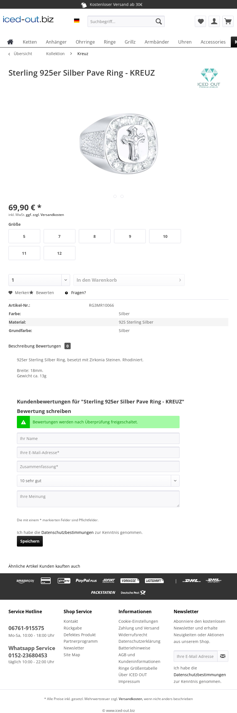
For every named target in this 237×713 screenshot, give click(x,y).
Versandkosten (130, 698)
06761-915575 (26, 628)
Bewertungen (53, 346)
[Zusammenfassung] (98, 466)
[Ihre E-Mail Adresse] (196, 656)
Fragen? (75, 292)
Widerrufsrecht (132, 634)
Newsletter (74, 648)
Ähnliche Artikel (23, 566)
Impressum (129, 681)
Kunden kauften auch (59, 566)
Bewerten (42, 292)
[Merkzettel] (200, 21)
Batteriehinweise (134, 648)
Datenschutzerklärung (139, 641)
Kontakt (71, 621)
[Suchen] (159, 21)
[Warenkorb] (228, 21)
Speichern (29, 541)
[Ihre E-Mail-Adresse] (98, 452)
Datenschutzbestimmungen (67, 532)
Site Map (72, 654)
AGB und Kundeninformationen (139, 658)
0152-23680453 (27, 655)
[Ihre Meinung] (98, 499)
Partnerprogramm (81, 641)
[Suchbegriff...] (126, 21)
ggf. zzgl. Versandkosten (45, 214)
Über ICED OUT (132, 674)
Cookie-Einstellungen (138, 621)
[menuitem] (126, 24)
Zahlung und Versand (138, 628)
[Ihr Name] (98, 438)
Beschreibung (21, 346)
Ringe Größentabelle (137, 668)
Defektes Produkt (80, 634)
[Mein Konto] (214, 21)
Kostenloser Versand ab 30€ (111, 4)
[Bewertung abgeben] (98, 481)
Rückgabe (73, 628)
